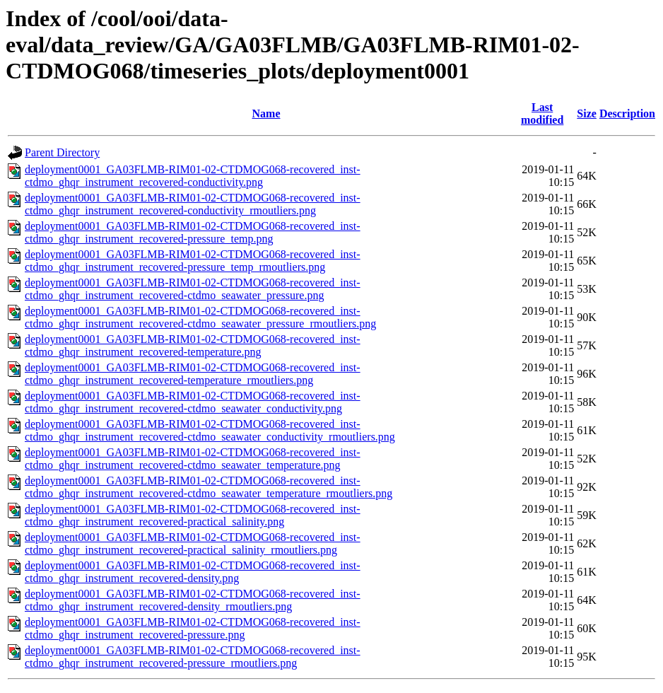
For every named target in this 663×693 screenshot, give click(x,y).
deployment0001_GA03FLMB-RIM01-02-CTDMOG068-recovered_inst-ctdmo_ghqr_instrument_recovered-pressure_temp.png (192, 232)
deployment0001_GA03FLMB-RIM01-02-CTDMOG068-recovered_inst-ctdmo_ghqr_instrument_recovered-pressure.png (192, 628)
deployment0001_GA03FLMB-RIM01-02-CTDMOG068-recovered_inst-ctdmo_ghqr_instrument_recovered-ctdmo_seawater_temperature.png (192, 458)
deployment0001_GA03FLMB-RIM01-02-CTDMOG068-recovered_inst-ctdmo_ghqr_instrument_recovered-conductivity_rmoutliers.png (192, 204)
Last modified (542, 113)
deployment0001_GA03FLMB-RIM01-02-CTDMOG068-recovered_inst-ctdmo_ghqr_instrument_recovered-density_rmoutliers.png (192, 600)
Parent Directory (62, 152)
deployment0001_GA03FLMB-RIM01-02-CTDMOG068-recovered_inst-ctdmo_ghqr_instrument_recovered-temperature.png (192, 345)
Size (587, 113)
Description (627, 113)
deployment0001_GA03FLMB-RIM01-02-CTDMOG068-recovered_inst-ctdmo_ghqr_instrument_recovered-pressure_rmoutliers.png (192, 656)
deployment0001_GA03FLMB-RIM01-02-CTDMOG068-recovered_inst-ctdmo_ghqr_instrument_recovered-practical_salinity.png (192, 515)
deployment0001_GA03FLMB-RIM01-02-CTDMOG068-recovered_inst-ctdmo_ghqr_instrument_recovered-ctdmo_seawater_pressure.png (192, 288)
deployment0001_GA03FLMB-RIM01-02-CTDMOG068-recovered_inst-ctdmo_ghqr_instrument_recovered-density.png (192, 571)
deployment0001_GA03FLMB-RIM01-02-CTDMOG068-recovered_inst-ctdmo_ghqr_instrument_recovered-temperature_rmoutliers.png (192, 373)
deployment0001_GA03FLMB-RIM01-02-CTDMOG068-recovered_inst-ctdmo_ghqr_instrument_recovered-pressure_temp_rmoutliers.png (192, 260)
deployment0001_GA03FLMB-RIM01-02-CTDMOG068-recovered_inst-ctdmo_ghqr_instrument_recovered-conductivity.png (192, 175)
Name (266, 113)
